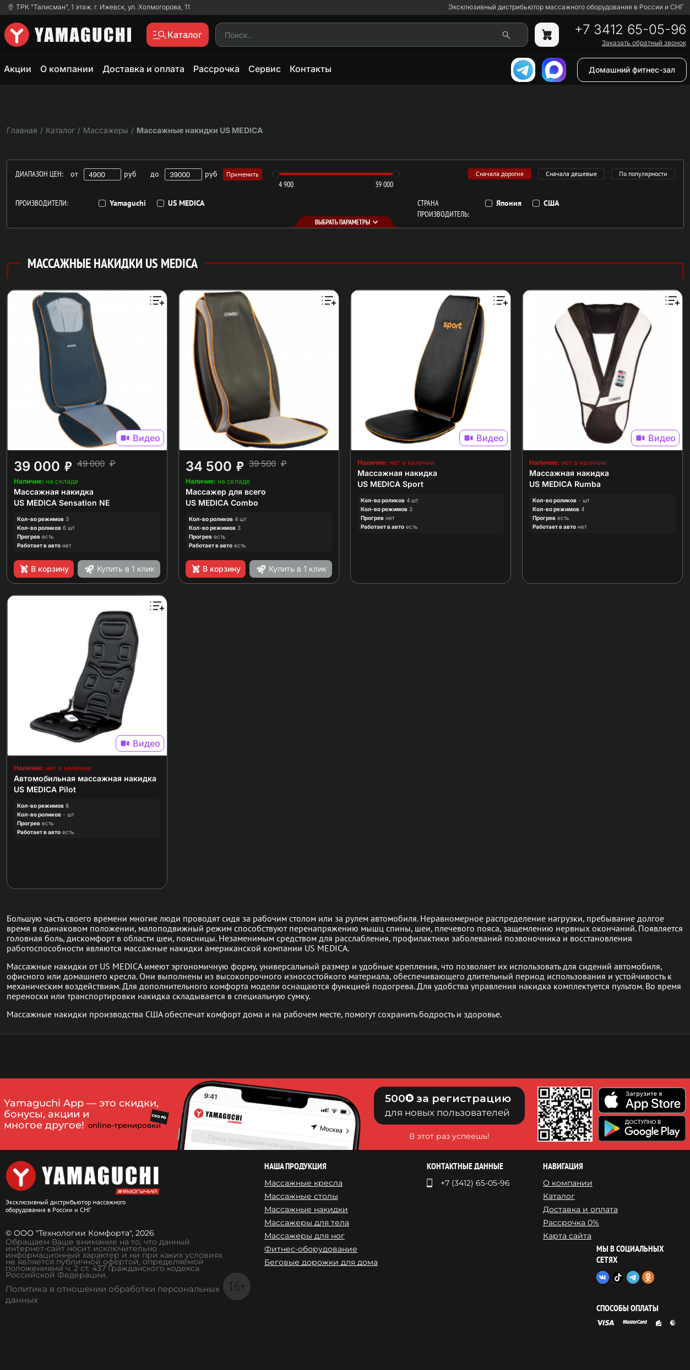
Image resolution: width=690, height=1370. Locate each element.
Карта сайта (567, 1236)
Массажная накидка (54, 491)
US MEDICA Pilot (45, 789)
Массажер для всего (226, 491)
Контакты (311, 68)
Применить (242, 174)
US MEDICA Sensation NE (62, 502)
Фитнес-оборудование (310, 1249)
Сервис (264, 68)
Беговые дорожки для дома (321, 1262)
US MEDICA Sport (390, 484)
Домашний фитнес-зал (632, 69)
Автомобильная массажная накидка (85, 778)
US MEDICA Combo (222, 502)
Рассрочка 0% (571, 1222)
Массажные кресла (303, 1183)
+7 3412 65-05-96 (630, 30)
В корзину (44, 568)
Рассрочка (216, 68)
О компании (67, 68)
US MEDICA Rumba (565, 484)
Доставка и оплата (143, 68)
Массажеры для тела (306, 1222)
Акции (17, 68)
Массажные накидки (306, 1209)
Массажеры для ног (304, 1236)
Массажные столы (301, 1196)
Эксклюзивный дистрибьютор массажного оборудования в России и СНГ (566, 7)
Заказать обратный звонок (644, 43)
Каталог (559, 1196)
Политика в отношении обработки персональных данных (113, 1294)
